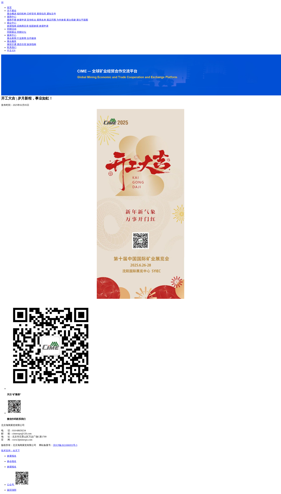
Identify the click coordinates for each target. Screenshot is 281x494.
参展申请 (22, 20)
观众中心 (11, 23)
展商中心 (11, 16)
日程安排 (32, 13)
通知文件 (51, 13)
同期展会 (12, 32)
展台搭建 (71, 20)
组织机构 (22, 13)
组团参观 (34, 26)
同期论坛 (21, 32)
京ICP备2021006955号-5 (65, 445)
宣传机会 (32, 20)
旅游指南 (31, 44)
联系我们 (11, 47)
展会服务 (11, 41)
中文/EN (11, 50)
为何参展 (61, 20)
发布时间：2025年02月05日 (15, 105)
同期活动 (11, 29)
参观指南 (12, 26)
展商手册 (12, 20)
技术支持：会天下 (10, 450)
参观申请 (43, 26)
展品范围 (52, 20)
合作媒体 (31, 38)
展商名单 (42, 20)
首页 (9, 7)
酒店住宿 (22, 44)
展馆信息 (42, 13)
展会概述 (12, 13)
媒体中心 (11, 35)
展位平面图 (82, 20)
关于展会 (11, 10)
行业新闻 (22, 38)
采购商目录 (23, 26)
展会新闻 (12, 38)
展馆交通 (12, 44)
